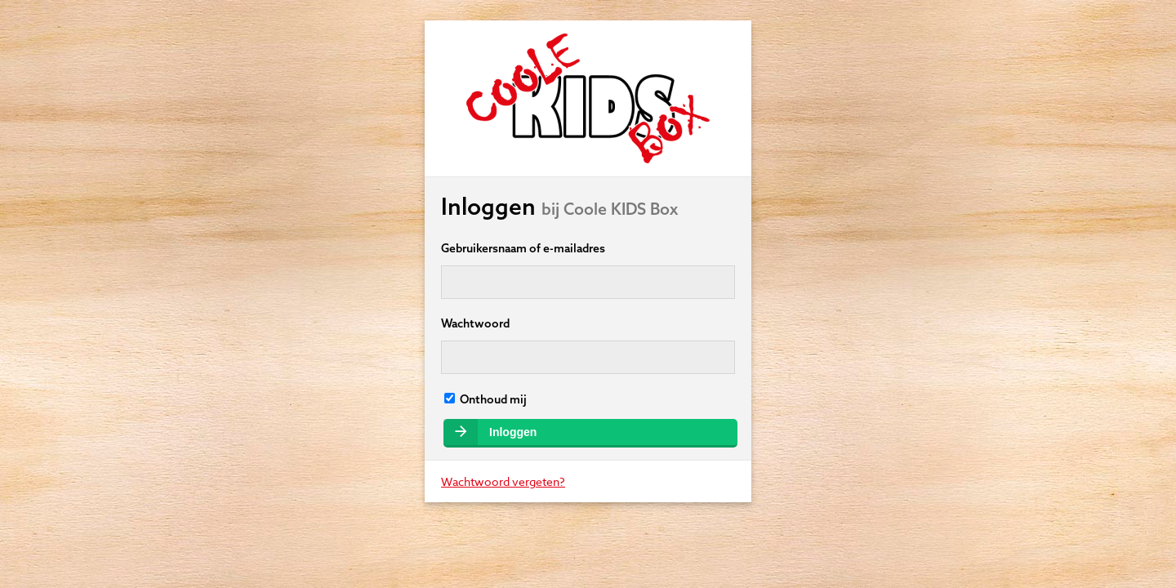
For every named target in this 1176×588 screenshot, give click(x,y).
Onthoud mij (485, 399)
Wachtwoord (475, 323)
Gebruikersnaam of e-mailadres (523, 248)
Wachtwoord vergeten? (503, 481)
